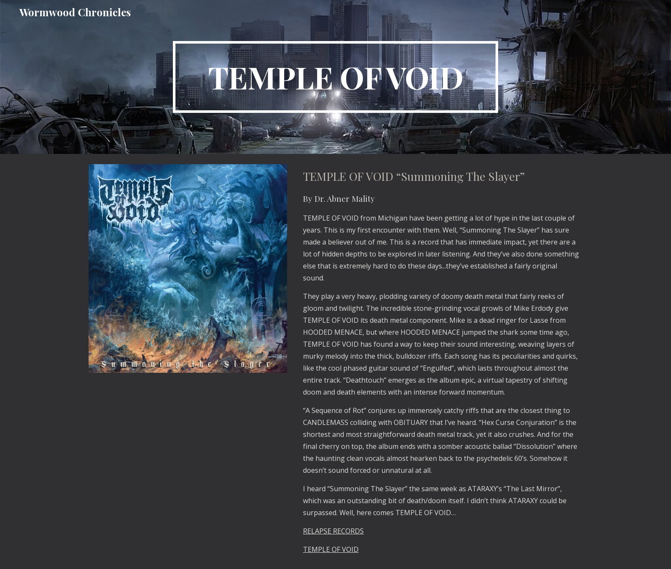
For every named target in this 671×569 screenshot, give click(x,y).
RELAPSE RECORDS (333, 531)
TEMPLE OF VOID (331, 549)
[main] (335, 77)
